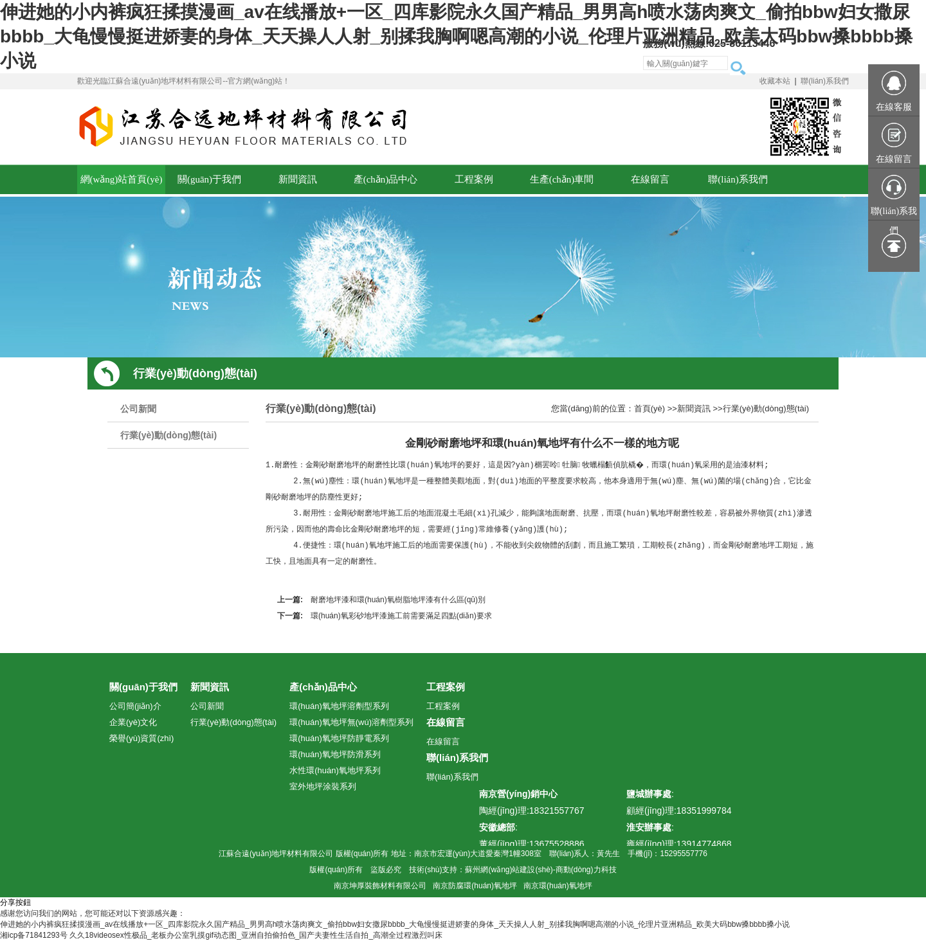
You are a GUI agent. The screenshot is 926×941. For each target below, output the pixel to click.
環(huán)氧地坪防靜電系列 (339, 738)
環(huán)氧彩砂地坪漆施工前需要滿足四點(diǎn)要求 (401, 615)
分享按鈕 (15, 902)
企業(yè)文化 (133, 722)
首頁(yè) (649, 408)
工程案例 (445, 686)
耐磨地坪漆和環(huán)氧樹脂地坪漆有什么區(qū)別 (398, 599)
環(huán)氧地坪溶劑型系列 (339, 706)
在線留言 (445, 722)
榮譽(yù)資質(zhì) (141, 738)
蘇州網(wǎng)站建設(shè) (508, 869)
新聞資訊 (694, 408)
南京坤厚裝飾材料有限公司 (380, 885)
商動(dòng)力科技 (586, 869)
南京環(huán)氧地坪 (557, 885)
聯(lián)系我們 (825, 80)
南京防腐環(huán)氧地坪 (475, 885)
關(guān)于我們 (143, 686)
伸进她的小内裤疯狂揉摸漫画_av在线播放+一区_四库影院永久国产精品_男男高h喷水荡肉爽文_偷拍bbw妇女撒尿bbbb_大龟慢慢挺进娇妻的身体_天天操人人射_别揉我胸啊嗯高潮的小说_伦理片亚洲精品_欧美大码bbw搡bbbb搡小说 (456, 36)
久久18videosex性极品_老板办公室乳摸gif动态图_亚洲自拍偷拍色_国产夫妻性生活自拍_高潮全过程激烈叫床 (255, 935)
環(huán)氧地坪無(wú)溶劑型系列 (351, 722)
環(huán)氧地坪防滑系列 (335, 754)
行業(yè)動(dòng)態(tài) (168, 435)
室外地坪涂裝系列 (322, 786)
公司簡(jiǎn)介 (135, 706)
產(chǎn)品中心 (323, 686)
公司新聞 (138, 409)
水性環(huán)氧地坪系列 (335, 770)
